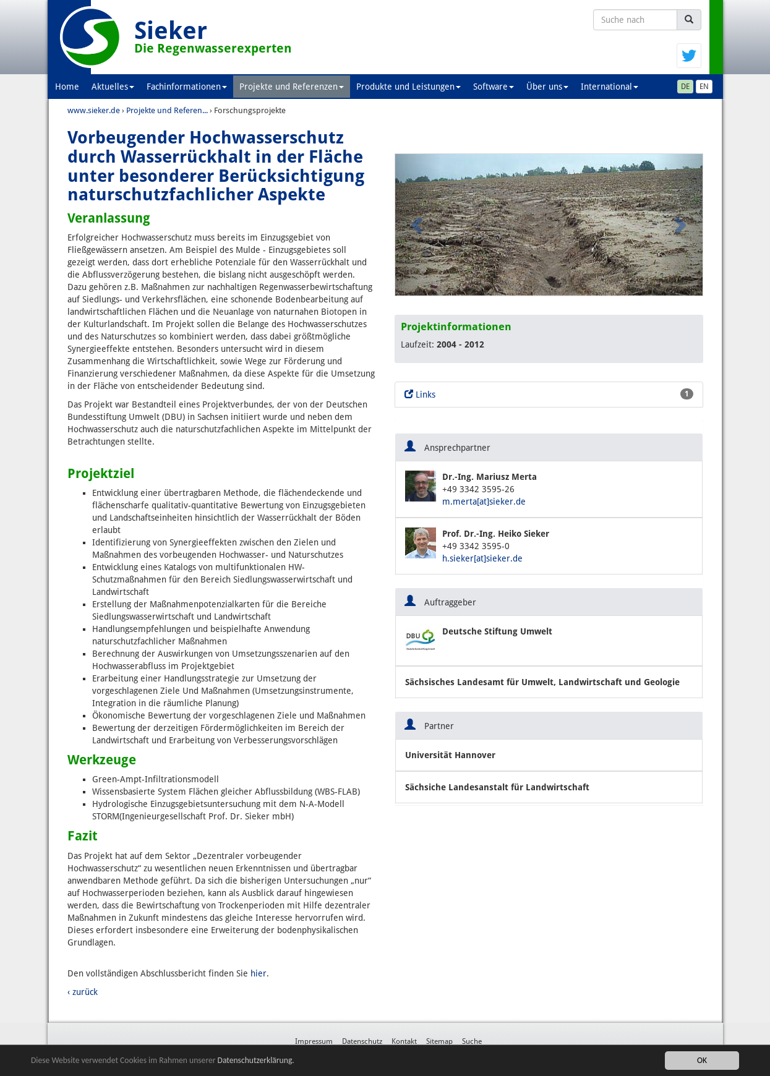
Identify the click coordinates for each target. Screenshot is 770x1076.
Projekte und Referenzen (291, 87)
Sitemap (439, 1041)
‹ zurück (82, 992)
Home (67, 87)
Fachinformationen (187, 87)
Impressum (314, 1041)
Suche (472, 1041)
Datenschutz (362, 1041)
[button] (418, 225)
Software (493, 87)
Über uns (547, 87)
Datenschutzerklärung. (256, 1061)
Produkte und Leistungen (408, 87)
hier (258, 973)
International (609, 87)
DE (685, 86)
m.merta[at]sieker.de (484, 501)
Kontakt (404, 1041)
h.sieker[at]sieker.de (482, 558)
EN (704, 86)
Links (548, 393)
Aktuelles (113, 87)
